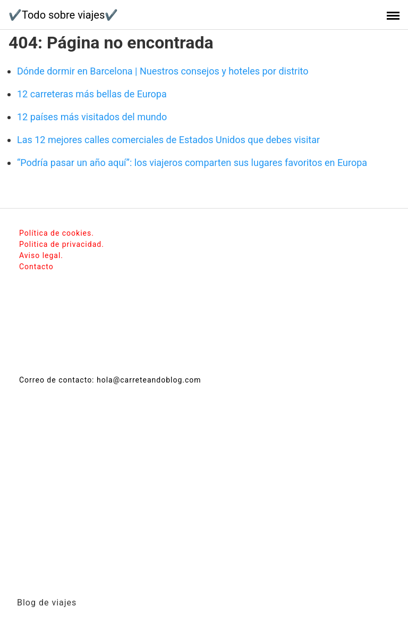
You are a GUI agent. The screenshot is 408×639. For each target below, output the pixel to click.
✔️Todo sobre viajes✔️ (63, 15)
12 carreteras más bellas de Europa (92, 93)
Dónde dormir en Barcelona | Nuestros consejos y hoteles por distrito (163, 71)
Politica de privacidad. (61, 244)
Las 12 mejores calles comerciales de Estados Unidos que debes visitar (168, 139)
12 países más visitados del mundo (92, 116)
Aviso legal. (41, 255)
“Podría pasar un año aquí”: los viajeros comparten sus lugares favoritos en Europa (192, 162)
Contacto (36, 266)
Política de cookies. (56, 233)
